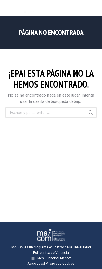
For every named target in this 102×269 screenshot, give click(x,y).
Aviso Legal (36, 263)
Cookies (68, 263)
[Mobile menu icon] (93, 8)
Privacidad (53, 263)
